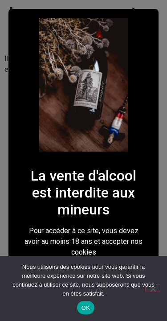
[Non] (152, 288)
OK (85, 308)
